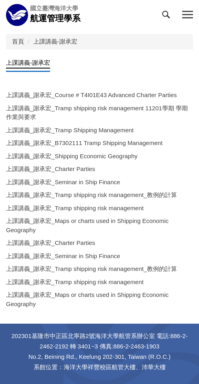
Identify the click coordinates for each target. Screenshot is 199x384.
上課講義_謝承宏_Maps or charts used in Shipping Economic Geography (87, 225)
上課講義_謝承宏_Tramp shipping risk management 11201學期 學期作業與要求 (97, 113)
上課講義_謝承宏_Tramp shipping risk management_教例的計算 (91, 194)
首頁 (18, 41)
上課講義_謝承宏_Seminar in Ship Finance (63, 182)
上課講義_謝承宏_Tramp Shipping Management (70, 130)
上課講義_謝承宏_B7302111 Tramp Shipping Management (84, 142)
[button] (167, 16)
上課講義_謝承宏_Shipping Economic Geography (71, 156)
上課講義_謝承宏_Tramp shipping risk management (75, 208)
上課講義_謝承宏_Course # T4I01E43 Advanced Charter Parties (91, 95)
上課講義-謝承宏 (55, 41)
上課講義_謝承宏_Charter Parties (50, 168)
